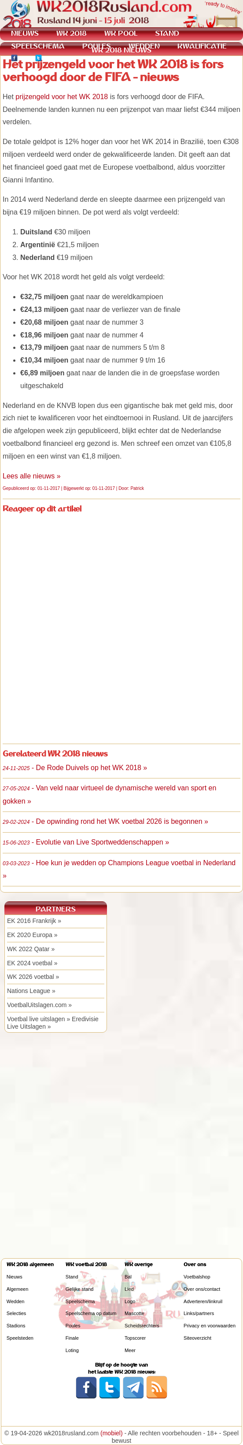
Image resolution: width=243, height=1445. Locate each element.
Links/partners (199, 1313)
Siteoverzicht (197, 1338)
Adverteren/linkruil (203, 1301)
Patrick (137, 488)
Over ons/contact (202, 1289)
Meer (130, 1350)
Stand (72, 1276)
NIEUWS (25, 33)
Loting (72, 1350)
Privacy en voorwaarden (210, 1325)
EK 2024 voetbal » (32, 963)
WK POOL (120, 33)
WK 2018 (71, 33)
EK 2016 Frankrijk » (34, 920)
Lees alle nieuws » (32, 476)
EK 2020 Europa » (32, 934)
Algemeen (18, 1289)
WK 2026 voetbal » (33, 976)
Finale (72, 1338)
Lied (129, 1289)
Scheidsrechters (142, 1325)
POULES (96, 46)
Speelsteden (20, 1338)
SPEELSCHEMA (38, 46)
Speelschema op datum (91, 1313)
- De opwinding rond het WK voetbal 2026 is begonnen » (105, 821)
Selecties (16, 1313)
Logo (130, 1301)
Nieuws (14, 1276)
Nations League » (31, 990)
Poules (73, 1325)
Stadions (16, 1325)
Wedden (16, 1301)
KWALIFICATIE (202, 46)
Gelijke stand (80, 1289)
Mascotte (134, 1313)
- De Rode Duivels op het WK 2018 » (75, 767)
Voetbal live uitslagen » (38, 1019)
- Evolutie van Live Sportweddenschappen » (86, 842)
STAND (167, 33)
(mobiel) (111, 1433)
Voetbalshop (197, 1276)
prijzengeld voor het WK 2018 (61, 96)
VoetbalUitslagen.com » (39, 1004)
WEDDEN (144, 46)
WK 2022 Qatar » (31, 948)
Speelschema (80, 1301)
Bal (128, 1276)
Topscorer (135, 1338)
